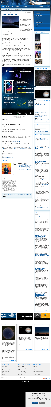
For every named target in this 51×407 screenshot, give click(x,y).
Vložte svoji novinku (47, 133)
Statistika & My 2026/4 (44, 139)
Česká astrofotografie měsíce (42, 88)
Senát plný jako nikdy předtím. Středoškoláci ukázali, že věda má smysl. (25, 165)
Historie (37, 29)
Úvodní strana (4, 9)
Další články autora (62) (22, 163)
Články (3, 6)
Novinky (7, 6)
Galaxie (35, 368)
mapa (17, 138)
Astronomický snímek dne (41, 68)
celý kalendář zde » (45, 121)
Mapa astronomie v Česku (22, 372)
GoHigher (14, 148)
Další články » (46, 310)
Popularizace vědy (11, 194)
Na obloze (17, 6)
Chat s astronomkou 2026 (40, 179)
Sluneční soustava (39, 15)
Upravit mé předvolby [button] (38, 404)
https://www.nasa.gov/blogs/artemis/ (42, 207)
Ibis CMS (31, 382)
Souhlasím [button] (35, 402)
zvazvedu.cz (5, 154)
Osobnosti (37, 26)
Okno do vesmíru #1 (22, 168)
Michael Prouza (20, 194)
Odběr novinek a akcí (40, 124)
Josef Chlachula (43, 137)
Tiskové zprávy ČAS (5, 368)
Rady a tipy (20, 369)
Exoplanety (38, 19)
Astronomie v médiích (22, 371)
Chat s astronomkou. (45, 184)
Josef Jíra (42, 267)
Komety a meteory (37, 374)
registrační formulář (16, 141)
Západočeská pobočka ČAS (8, 157)
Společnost (41, 6)
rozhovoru (37, 143)
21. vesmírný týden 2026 (7, 325)
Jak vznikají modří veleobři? (23, 170)
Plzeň (24, 194)
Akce (12, 6)
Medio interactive (19, 382)
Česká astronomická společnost (8, 377)
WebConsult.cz (36, 382)
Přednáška (27, 194)
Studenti (6, 194)
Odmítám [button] (42, 402)
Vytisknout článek (29, 12)
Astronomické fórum (21, 374)
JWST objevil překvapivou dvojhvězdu (25, 169)
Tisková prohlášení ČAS (6, 366)
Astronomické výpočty (22, 368)
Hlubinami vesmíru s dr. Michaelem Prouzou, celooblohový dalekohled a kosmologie (40, 295)
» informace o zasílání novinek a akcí (41, 131)
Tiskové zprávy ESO (5, 371)
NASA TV (3, 374)
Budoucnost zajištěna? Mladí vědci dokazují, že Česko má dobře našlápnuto (25, 167)
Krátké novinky (38, 134)
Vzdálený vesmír (39, 20)
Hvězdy (37, 17)
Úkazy (37, 11)
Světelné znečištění (39, 22)
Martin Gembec (43, 146)
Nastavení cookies (25, 381)
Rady (35, 6)
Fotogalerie (25, 6)
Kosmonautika (38, 13)
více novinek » (46, 209)
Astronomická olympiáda (6, 369)
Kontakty (47, 6)
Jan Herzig (9, 12)
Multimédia (38, 24)
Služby (31, 6)
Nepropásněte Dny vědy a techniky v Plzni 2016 (40, 269)
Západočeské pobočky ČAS (22, 148)
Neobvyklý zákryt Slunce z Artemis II (40, 162)
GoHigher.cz (5, 156)
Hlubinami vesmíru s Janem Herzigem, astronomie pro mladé (42, 255)
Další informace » (12, 360)
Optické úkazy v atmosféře (39, 371)
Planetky (35, 369)
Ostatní (12, 9)
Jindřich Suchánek (44, 253)
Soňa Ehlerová (43, 178)
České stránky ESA (5, 372)
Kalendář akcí (38, 101)
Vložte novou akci (47, 100)
